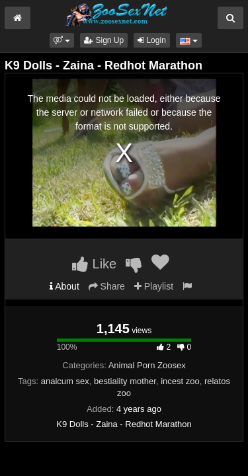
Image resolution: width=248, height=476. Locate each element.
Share (107, 286)
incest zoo (180, 381)
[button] (62, 40)
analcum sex (65, 381)
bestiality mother (125, 381)
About (64, 286)
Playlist (153, 286)
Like (94, 264)
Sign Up (104, 40)
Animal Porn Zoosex (147, 365)
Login (152, 40)
